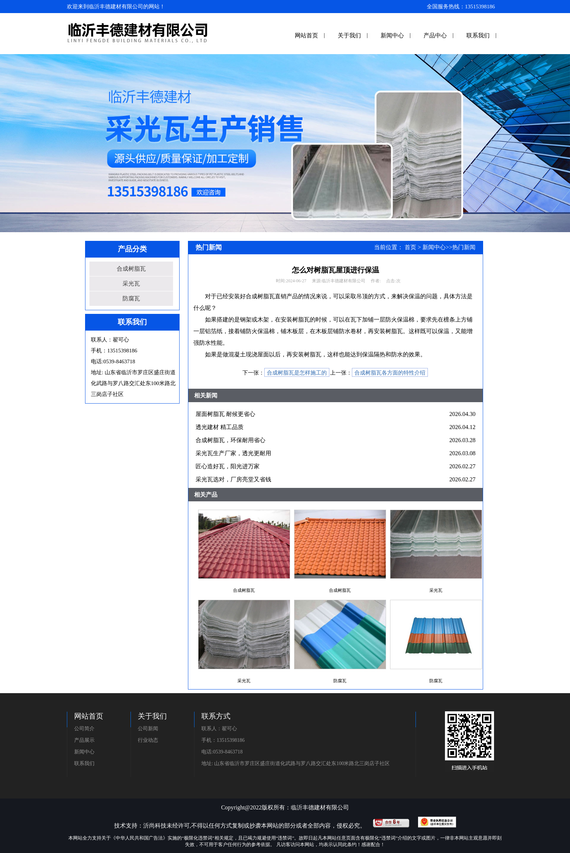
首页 (410, 247)
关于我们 (349, 35)
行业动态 (148, 740)
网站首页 (306, 35)
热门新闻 (463, 247)
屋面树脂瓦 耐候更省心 (225, 414)
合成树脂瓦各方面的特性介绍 (389, 373)
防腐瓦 (131, 298)
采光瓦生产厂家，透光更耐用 (233, 453)
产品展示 (84, 740)
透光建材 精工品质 (220, 427)
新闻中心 (392, 35)
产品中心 (435, 35)
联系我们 (478, 35)
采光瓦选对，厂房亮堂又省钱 (233, 479)
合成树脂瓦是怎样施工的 (297, 373)
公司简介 (84, 728)
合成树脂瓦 (131, 269)
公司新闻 (148, 728)
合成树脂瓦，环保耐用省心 (230, 440)
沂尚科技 (154, 825)
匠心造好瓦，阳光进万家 (228, 466)
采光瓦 (131, 283)
